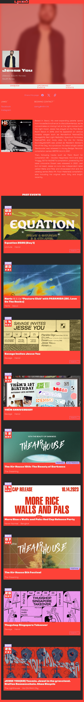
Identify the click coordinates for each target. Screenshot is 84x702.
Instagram (6, 110)
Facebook (6, 106)
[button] (56, 1)
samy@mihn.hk (41, 106)
